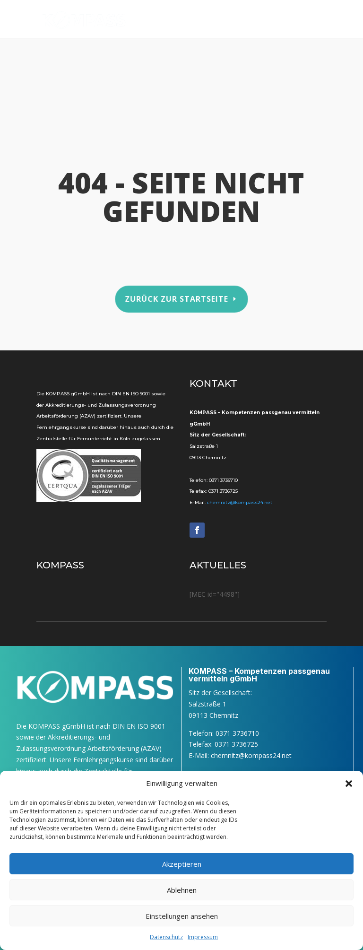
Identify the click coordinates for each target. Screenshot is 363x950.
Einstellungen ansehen (182, 916)
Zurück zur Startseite (176, 299)
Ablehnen (182, 890)
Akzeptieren (181, 864)
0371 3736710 (223, 480)
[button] (349, 783)
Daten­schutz (166, 937)
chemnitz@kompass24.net (239, 502)
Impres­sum (203, 937)
